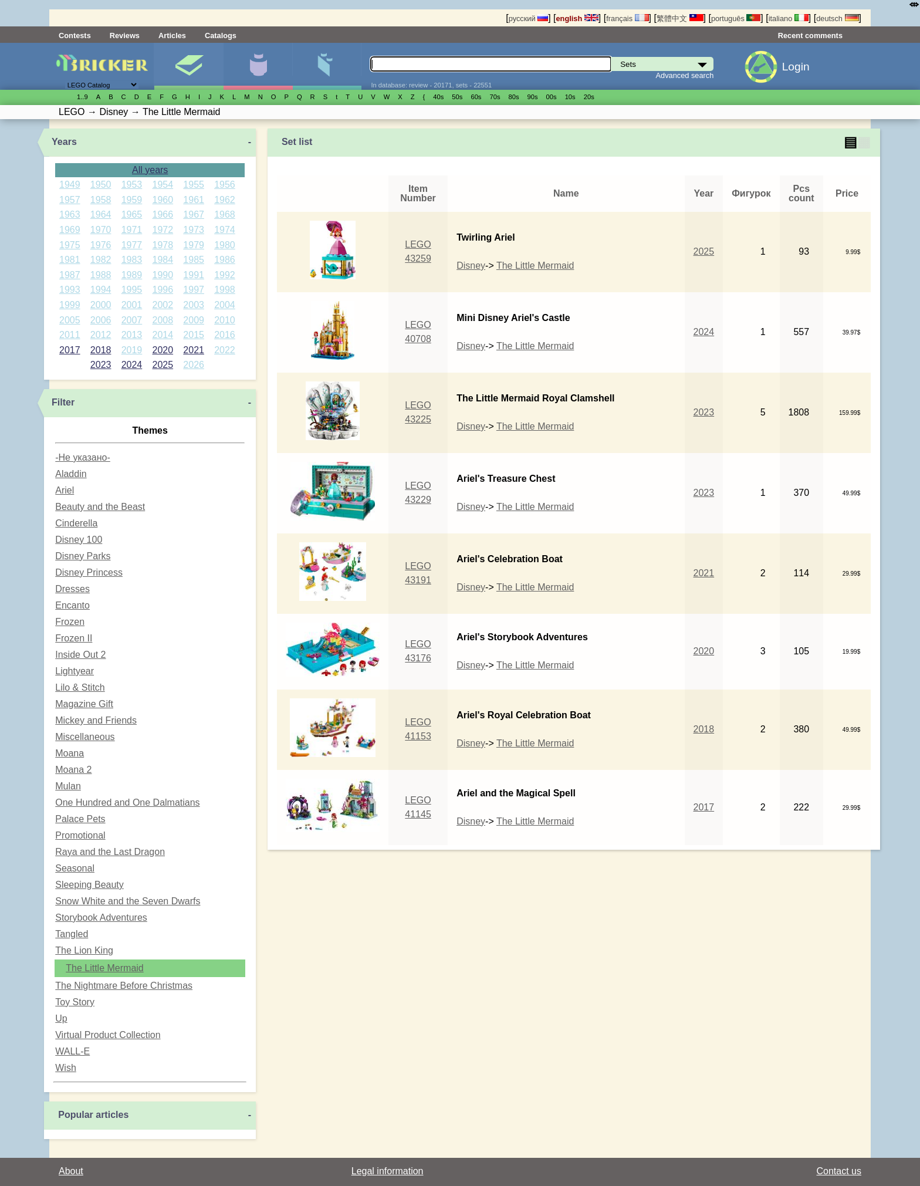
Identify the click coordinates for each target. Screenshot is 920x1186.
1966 (163, 214)
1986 (224, 260)
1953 (132, 185)
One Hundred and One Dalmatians (127, 802)
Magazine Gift (84, 704)
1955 (193, 185)
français (627, 18)
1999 (69, 305)
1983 (132, 260)
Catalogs (220, 35)
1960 (163, 200)
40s (438, 96)
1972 (163, 230)
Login (796, 66)
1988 (100, 275)
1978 (163, 245)
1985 (193, 260)
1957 (69, 200)
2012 (100, 335)
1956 (224, 185)
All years (150, 170)
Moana (69, 753)
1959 (132, 200)
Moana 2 (73, 770)
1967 (193, 214)
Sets (188, 66)
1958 (100, 200)
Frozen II (73, 638)
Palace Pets (80, 819)
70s (494, 96)
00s (551, 96)
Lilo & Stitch (79, 687)
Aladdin (70, 474)
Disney (470, 266)
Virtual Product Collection (107, 1035)
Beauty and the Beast (100, 507)
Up (61, 1018)
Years (64, 142)
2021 (193, 350)
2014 (163, 335)
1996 (163, 290)
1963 (69, 214)
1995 (132, 290)
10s (570, 96)
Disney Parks (82, 556)
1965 (132, 214)
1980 (224, 245)
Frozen (69, 622)
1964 (100, 214)
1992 (224, 275)
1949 (69, 185)
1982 (100, 260)
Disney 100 (78, 540)
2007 (132, 320)
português (735, 18)
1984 (163, 260)
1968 (224, 214)
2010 (224, 320)
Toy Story (74, 1002)
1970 (100, 230)
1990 (163, 275)
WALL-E (72, 1051)
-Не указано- (82, 457)
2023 (100, 365)
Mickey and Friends (96, 720)
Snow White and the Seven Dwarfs (127, 901)
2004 (224, 305)
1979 (193, 245)
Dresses (72, 589)
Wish (65, 1068)
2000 (100, 305)
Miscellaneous (84, 737)
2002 (163, 305)
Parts (327, 66)
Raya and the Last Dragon (110, 852)
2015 (193, 335)
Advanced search (685, 75)
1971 (132, 230)
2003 (193, 305)
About (71, 1171)
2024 (132, 365)
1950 (100, 185)
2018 (100, 350)
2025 (163, 365)
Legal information (387, 1171)
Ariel (64, 490)
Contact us (839, 1171)
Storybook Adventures (101, 918)
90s (532, 96)
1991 (193, 275)
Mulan (68, 786)
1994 (100, 290)
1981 (69, 260)
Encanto (72, 605)
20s (589, 96)
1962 (224, 200)
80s (514, 96)
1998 (224, 290)
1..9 (82, 96)
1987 (69, 275)
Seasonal (74, 868)
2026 (193, 365)
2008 (163, 320)
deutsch (837, 18)
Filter (63, 402)
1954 (163, 185)
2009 (193, 320)
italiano (789, 18)
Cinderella (76, 523)
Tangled (71, 934)
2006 (100, 320)
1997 (193, 290)
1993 (69, 290)
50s (457, 96)
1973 (193, 230)
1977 (132, 245)
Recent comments (810, 35)
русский (528, 18)
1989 (132, 275)
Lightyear (74, 671)
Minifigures (258, 66)
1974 (224, 230)
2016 (224, 335)
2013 (132, 335)
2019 (132, 350)
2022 (224, 350)
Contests (75, 35)
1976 (100, 245)
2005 (69, 320)
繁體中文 (680, 18)
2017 (69, 350)
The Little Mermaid (105, 968)
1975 (69, 245)
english (577, 18)
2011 (69, 335)
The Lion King (84, 950)
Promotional (80, 835)
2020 (163, 350)
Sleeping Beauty (89, 885)
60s (476, 96)
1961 (193, 200)
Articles (172, 35)
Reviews (125, 35)
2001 (132, 305)
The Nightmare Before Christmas (123, 986)
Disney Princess (89, 572)
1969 (69, 230)
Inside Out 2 (80, 655)
